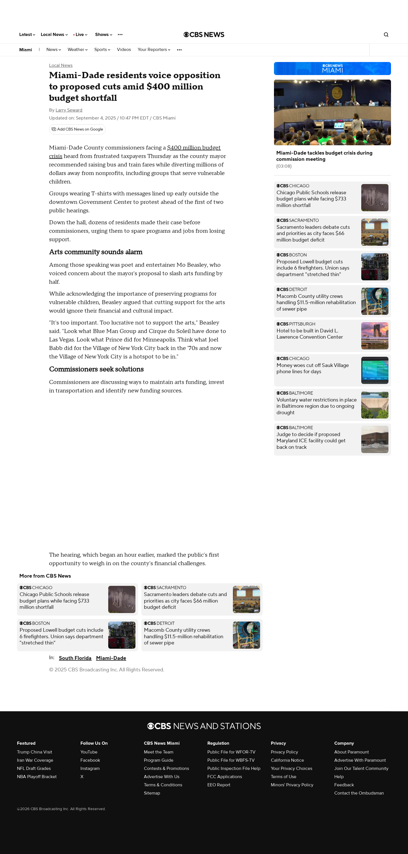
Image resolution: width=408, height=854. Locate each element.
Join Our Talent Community (361, 768)
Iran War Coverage (35, 760)
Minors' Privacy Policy (292, 785)
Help (339, 776)
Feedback (344, 785)
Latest (27, 34)
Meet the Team (158, 752)
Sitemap (152, 793)
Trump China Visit (34, 752)
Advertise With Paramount (360, 760)
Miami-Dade (111, 658)
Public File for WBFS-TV (231, 760)
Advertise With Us (161, 776)
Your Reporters (154, 49)
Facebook (90, 760)
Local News (54, 34)
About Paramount (351, 752)
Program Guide (158, 760)
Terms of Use (283, 776)
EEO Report (218, 785)
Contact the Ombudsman (359, 793)
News (53, 49)
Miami (25, 50)
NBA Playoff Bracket (37, 776)
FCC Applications (224, 776)
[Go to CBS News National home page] (204, 34)
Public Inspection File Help (233, 768)
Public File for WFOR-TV (231, 752)
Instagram (90, 768)
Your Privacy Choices (291, 768)
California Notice (287, 760)
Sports (102, 49)
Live (81, 34)
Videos (124, 49)
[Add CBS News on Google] (77, 129)
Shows (103, 34)
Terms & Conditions (163, 785)
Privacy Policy (284, 752)
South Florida (75, 658)
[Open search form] (386, 34)
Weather (78, 49)
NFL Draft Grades (34, 768)
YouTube (88, 752)
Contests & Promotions (166, 768)
